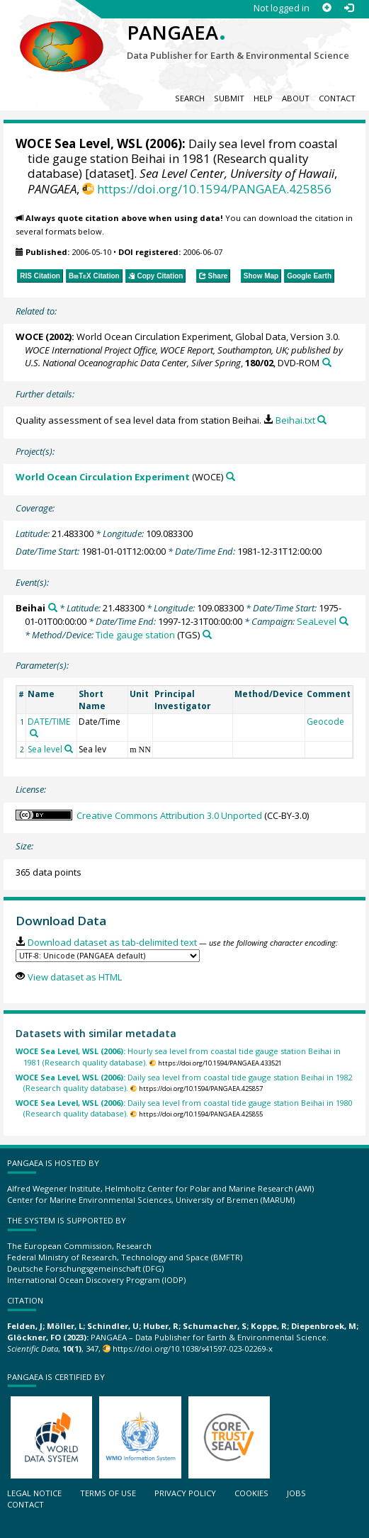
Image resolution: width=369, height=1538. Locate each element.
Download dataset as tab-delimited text (112, 942)
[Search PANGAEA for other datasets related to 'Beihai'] (52, 607)
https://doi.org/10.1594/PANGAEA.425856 (214, 189)
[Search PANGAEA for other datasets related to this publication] (326, 362)
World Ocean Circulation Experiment (103, 476)
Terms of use (108, 1493)
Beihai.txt (295, 420)
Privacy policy (185, 1493)
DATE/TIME (49, 722)
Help (263, 98)
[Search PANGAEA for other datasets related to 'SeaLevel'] (343, 621)
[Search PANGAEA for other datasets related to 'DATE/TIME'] (34, 733)
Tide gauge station (135, 634)
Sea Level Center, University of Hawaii (237, 173)
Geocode (325, 722)
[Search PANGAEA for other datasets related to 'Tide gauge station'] (207, 634)
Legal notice (34, 1493)
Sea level (45, 749)
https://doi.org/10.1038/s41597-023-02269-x (193, 1348)
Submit (229, 98)
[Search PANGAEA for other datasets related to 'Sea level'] (68, 749)
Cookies (251, 1493)
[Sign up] (327, 8)
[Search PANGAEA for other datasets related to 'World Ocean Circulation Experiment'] (230, 476)
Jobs (296, 1493)
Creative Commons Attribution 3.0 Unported (169, 815)
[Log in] (349, 8)
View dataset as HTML (75, 977)
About (296, 98)
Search (190, 98)
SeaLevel (316, 621)
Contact (337, 98)
